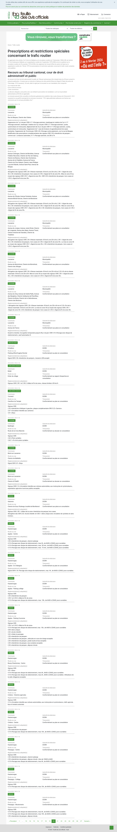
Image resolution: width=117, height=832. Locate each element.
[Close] (114, 2)
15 (34, 821)
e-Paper (81, 14)
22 (61, 821)
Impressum (49, 827)
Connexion (106, 14)
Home (9, 45)
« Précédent (13, 821)
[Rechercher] (95, 28)
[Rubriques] (56, 28)
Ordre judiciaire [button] (13, 23)
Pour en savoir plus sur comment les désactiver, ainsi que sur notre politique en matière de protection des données (43, 7)
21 (57, 821)
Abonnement (93, 14)
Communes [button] (58, 23)
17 (42, 821)
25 (73, 821)
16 (38, 821)
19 (49, 821)
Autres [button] (106, 23)
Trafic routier (16, 45)
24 (69, 821)
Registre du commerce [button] (92, 23)
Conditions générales (65, 827)
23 (65, 821)
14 (30, 821)
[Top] (111, 828)
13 (26, 821)
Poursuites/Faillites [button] (29, 23)
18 (46, 821)
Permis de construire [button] (73, 23)
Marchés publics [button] (45, 23)
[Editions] (81, 28)
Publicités (55, 827)
